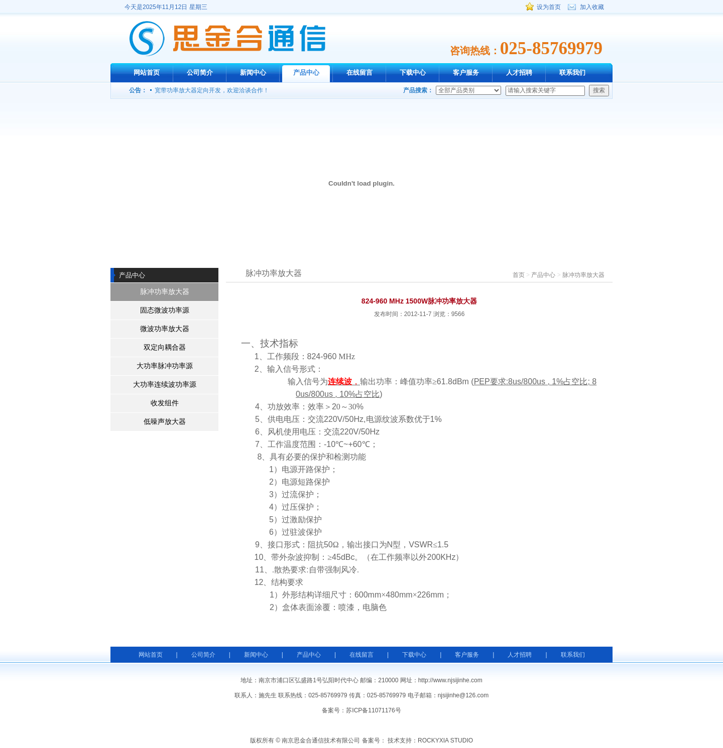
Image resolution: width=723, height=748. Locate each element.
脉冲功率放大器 (164, 291)
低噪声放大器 (165, 421)
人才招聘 (519, 72)
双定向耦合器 (165, 347)
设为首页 (549, 7)
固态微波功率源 (164, 310)
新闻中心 (253, 72)
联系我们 (572, 72)
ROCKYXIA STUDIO (445, 740)
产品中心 (306, 72)
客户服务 (466, 72)
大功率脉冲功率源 (165, 366)
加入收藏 (592, 7)
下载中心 (413, 72)
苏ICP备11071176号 (373, 710)
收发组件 (165, 403)
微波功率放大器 (164, 329)
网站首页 (147, 72)
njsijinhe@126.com (463, 695)
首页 (519, 274)
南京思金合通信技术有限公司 (227, 38)
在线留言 (359, 72)
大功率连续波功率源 (164, 384)
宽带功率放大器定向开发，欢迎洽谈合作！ (212, 90)
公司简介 (200, 72)
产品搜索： (418, 90)
